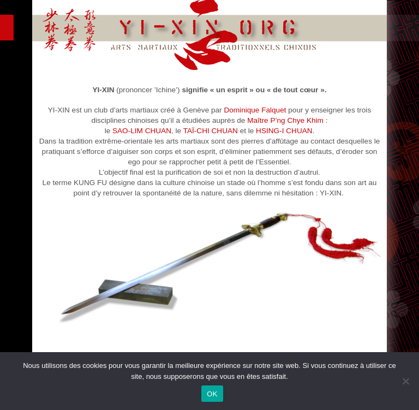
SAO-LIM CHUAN (141, 131)
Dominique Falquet (255, 110)
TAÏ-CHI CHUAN (210, 131)
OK (212, 394)
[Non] (405, 381)
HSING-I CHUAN (284, 131)
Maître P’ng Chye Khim (285, 120)
